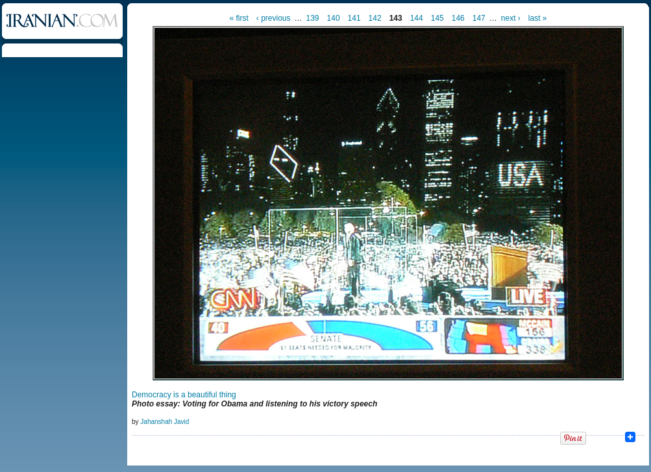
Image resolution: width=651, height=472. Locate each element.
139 (312, 18)
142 (375, 18)
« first (238, 18)
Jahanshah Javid (164, 421)
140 (333, 18)
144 (416, 18)
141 (354, 18)
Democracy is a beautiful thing (184, 394)
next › (511, 18)
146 (458, 18)
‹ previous (273, 18)
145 (437, 18)
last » (537, 18)
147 (479, 18)
